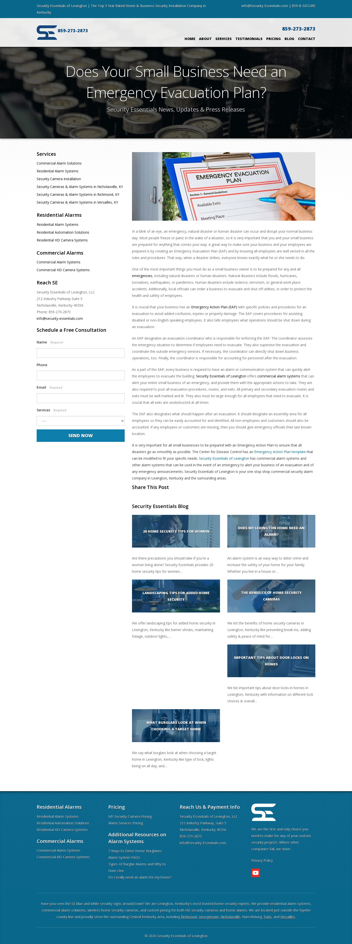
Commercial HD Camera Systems (63, 270)
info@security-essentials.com (60, 318)
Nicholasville (230, 916)
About (205, 39)
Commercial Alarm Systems (58, 262)
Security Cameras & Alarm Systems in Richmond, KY (78, 194)
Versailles (287, 916)
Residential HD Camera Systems (62, 240)
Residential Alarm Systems (57, 171)
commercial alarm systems (278, 376)
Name (50, 342)
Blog (289, 39)
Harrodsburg (252, 916)
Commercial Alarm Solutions (59, 163)
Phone (42, 365)
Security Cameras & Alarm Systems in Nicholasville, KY (80, 186)
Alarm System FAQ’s (124, 857)
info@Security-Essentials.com (265, 5)
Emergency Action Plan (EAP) (214, 307)
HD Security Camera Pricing (130, 816)
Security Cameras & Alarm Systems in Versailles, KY (77, 202)
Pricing (273, 39)
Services (223, 39)
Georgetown (209, 916)
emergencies (142, 275)
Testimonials (249, 39)
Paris (268, 916)
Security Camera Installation (59, 178)
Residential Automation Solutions (63, 232)
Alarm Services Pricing (125, 823)
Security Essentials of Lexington (221, 376)
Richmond (189, 916)
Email (49, 387)
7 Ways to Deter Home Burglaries (135, 851)
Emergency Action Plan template (280, 451)
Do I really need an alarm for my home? (139, 877)
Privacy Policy (262, 860)
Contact (306, 39)
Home (190, 39)
